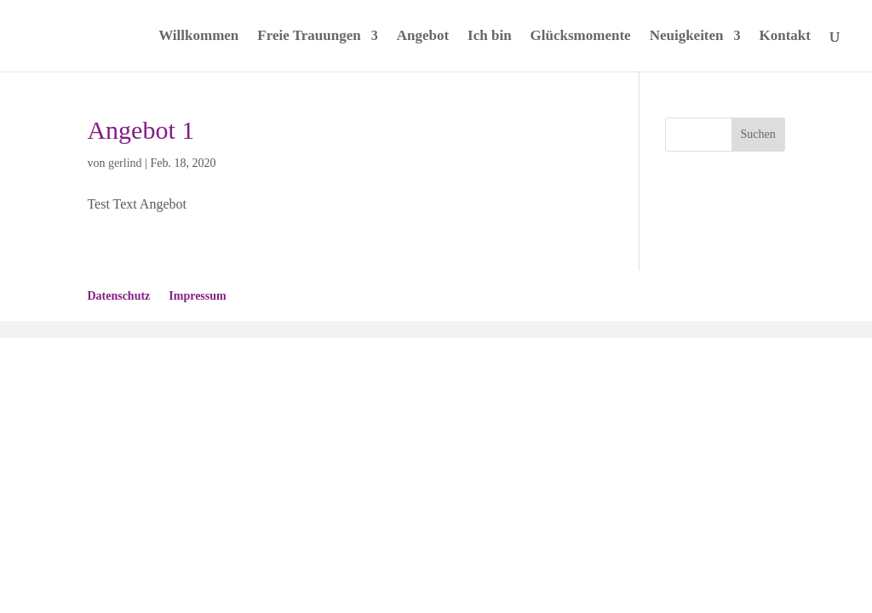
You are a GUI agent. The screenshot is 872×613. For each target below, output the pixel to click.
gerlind (125, 163)
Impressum (197, 295)
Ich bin (490, 36)
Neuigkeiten (687, 36)
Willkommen (198, 36)
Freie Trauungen (308, 36)
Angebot (423, 36)
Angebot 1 (140, 130)
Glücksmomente (581, 36)
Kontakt (785, 36)
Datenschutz (118, 295)
